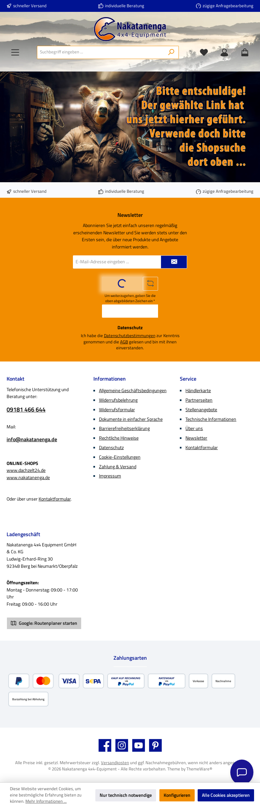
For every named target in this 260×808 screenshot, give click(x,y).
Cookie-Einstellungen (120, 457)
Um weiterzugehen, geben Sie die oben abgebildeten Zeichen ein (130, 298)
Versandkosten (115, 763)
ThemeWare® (199, 769)
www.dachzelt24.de (26, 470)
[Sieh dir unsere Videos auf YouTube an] (138, 745)
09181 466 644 (26, 409)
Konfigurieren (177, 795)
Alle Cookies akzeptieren (226, 795)
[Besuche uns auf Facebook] (105, 745)
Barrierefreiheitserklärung (124, 428)
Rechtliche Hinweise (119, 438)
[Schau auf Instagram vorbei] (122, 745)
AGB (124, 342)
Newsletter (196, 438)
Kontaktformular (55, 499)
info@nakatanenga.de (32, 439)
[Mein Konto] (224, 52)
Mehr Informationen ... (46, 801)
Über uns (194, 428)
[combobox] (100, 52)
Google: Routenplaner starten (44, 623)
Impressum (110, 475)
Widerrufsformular (117, 409)
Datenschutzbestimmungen (129, 336)
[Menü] (15, 52)
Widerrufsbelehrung (118, 400)
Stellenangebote (201, 409)
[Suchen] (171, 52)
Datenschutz (111, 447)
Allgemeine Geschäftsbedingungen (133, 390)
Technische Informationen (210, 419)
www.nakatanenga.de (28, 477)
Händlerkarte (198, 390)
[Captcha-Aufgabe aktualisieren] (150, 284)
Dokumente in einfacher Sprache (131, 419)
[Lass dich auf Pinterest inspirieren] (155, 745)
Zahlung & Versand (117, 466)
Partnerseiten (198, 400)
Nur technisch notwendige (126, 795)
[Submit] (174, 262)
